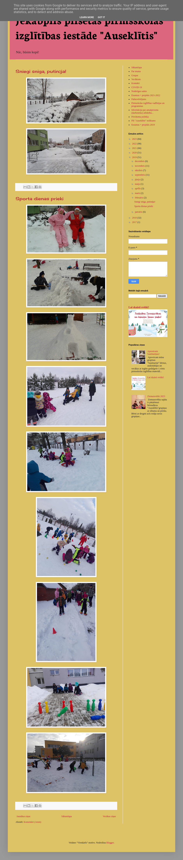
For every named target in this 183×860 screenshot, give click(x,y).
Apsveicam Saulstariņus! (153, 352)
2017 (134, 222)
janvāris (139, 212)
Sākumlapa (66, 816)
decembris (140, 161)
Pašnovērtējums (138, 99)
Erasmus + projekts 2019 (143, 124)
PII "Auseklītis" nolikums (143, 120)
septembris (140, 174)
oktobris (139, 170)
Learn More (87, 17)
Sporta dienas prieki (39, 198)
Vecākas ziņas (109, 816)
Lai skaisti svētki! (138, 307)
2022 (134, 143)
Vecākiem (136, 79)
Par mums (136, 71)
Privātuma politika (140, 116)
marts (138, 193)
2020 (134, 152)
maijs (138, 184)
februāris (139, 197)
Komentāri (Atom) (32, 822)
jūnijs (138, 179)
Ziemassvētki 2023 (156, 396)
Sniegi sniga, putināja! (41, 71)
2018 (134, 217)
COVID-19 (136, 87)
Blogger (110, 842)
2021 (134, 148)
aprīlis (138, 188)
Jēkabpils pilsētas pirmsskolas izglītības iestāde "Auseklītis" (89, 27)
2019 (134, 157)
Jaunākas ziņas (23, 816)
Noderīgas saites (139, 91)
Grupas (134, 75)
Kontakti (135, 83)
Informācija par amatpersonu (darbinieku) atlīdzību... (144, 111)
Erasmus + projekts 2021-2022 (145, 95)
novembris (140, 166)
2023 (134, 139)
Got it (101, 17)
